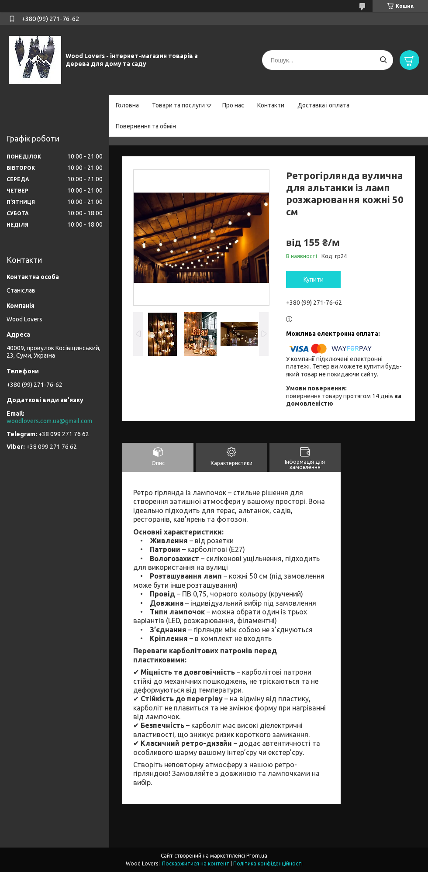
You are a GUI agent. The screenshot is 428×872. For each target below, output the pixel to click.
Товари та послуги (178, 105)
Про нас (233, 105)
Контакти (270, 105)
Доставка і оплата (323, 105)
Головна (127, 105)
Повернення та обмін (146, 126)
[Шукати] (383, 60)
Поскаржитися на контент (195, 863)
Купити (314, 279)
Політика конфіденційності (268, 863)
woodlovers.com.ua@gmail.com (49, 420)
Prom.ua (256, 855)
